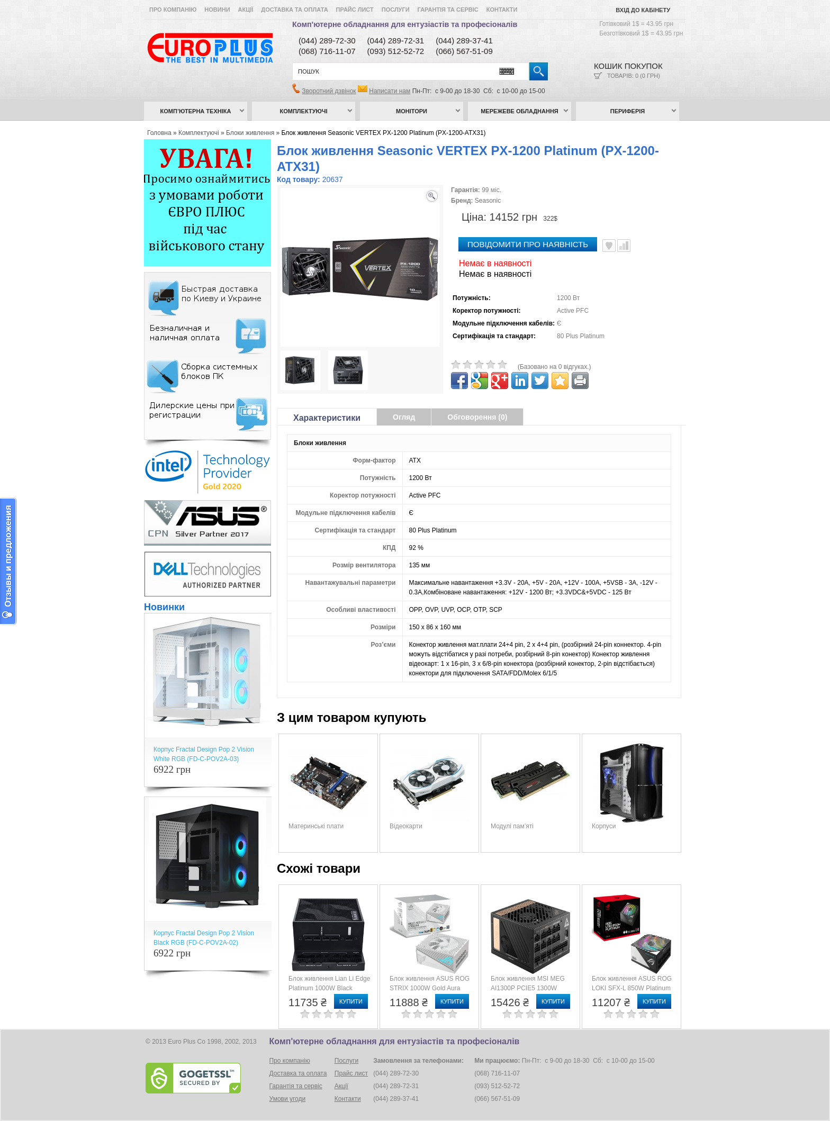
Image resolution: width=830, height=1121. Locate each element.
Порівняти (623, 245)
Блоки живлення (250, 133)
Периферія (627, 111)
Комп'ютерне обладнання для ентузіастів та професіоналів (404, 24)
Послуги (396, 9)
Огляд (404, 417)
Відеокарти (406, 826)
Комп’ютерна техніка (195, 111)
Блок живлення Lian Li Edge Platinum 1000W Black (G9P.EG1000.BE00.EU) (329, 988)
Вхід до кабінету (643, 10)
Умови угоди (287, 1098)
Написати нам (389, 91)
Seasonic (488, 200)
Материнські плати (316, 826)
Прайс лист (355, 9)
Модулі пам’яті (512, 826)
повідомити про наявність (527, 244)
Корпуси (604, 826)
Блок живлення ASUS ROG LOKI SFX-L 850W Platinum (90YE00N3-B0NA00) (632, 988)
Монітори (411, 111)
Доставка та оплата (294, 9)
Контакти (502, 9)
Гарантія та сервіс (448, 9)
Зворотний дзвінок (329, 91)
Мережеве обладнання (519, 111)
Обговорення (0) (477, 417)
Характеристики (326, 417)
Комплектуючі (304, 111)
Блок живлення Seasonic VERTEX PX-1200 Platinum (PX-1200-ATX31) (384, 133)
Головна (159, 133)
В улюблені (609, 245)
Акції (246, 9)
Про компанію (172, 9)
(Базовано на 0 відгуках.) (554, 366)
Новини (217, 9)
